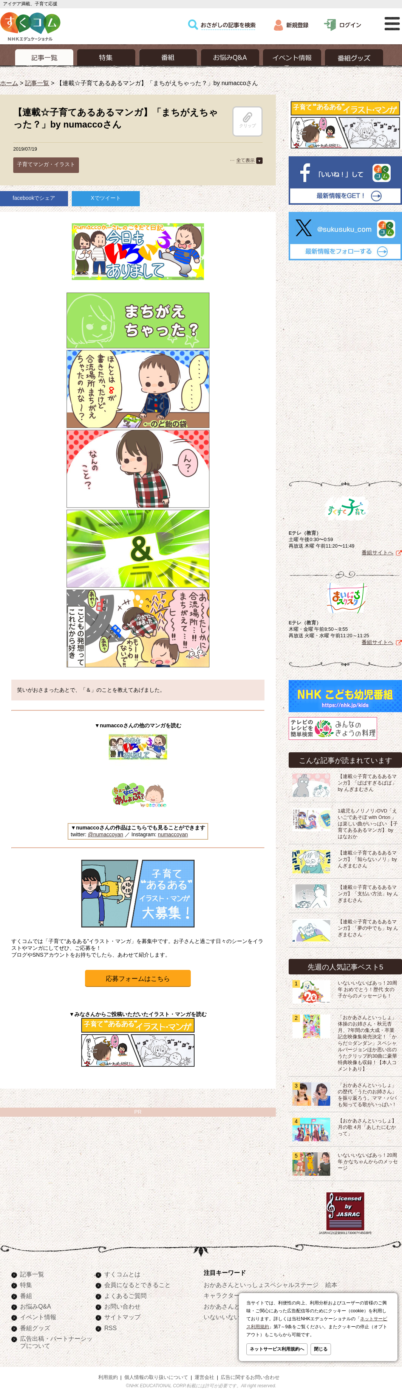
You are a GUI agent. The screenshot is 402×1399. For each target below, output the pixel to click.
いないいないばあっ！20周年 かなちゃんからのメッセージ (368, 1162)
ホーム (9, 82)
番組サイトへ (377, 552)
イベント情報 (38, 1316)
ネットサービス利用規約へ (277, 1349)
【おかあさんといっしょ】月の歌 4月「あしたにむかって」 (367, 1127)
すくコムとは (122, 1274)
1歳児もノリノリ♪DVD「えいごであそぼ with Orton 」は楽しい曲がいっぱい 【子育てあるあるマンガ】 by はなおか (368, 823)
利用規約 (108, 1377)
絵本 (331, 1284)
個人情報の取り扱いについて (156, 1377)
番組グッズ (35, 1327)
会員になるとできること (137, 1284)
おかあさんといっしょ (234, 1306)
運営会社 (204, 1377)
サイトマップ (122, 1316)
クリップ (247, 120)
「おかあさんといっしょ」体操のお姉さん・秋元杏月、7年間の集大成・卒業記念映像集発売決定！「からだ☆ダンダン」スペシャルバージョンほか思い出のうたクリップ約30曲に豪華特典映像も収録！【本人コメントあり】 (367, 1043)
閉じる (321, 1349)
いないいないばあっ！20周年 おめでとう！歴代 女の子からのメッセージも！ (367, 989)
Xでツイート (106, 198)
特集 (26, 1284)
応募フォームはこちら (138, 978)
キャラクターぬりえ (231, 1295)
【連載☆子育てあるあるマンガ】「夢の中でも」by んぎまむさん (368, 928)
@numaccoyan (105, 834)
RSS (110, 1327)
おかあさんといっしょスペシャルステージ (261, 1284)
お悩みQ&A (35, 1306)
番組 (26, 1295)
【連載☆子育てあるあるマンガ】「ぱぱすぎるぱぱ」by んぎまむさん (367, 783)
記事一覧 (37, 82)
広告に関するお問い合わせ (250, 1377)
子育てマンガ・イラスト (46, 164)
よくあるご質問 (125, 1295)
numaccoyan (173, 834)
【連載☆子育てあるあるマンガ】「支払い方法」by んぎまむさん (368, 894)
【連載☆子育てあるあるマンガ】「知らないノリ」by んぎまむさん (367, 859)
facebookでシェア (34, 198)
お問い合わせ (122, 1306)
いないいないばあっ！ (234, 1316)
